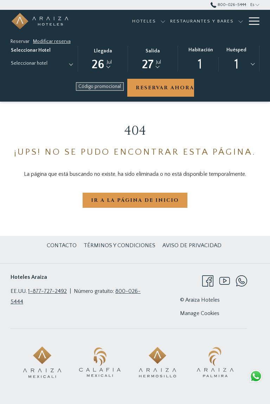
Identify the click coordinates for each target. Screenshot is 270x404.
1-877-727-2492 (47, 291)
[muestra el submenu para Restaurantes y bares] (241, 21)
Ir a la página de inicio (135, 200)
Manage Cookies (199, 313)
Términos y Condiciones (119, 245)
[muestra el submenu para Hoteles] (163, 21)
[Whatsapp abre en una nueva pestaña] (241, 280)
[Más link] (251, 21)
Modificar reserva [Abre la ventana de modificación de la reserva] (52, 41)
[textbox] (39, 63)
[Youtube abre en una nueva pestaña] (224, 280)
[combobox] (41, 64)
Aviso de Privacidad (191, 245)
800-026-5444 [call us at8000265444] (228, 4)
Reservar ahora (165, 87)
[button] (103, 58)
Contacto (62, 245)
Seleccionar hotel (31, 50)
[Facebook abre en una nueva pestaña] (207, 280)
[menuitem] (144, 21)
